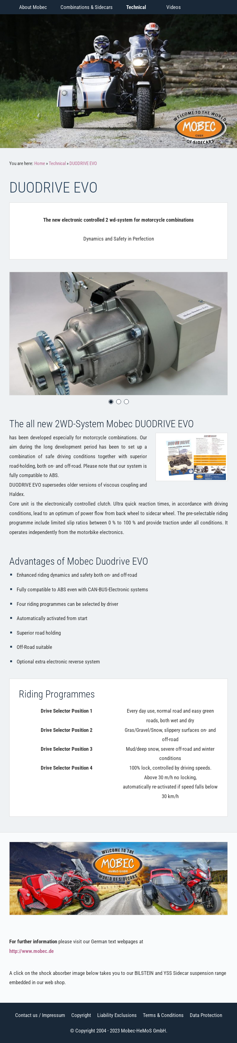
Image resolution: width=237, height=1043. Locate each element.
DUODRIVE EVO (83, 163)
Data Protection (206, 1015)
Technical (57, 163)
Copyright (81, 1015)
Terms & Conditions (163, 1015)
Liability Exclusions (117, 1015)
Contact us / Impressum (40, 1015)
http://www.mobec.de (31, 951)
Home (39, 163)
